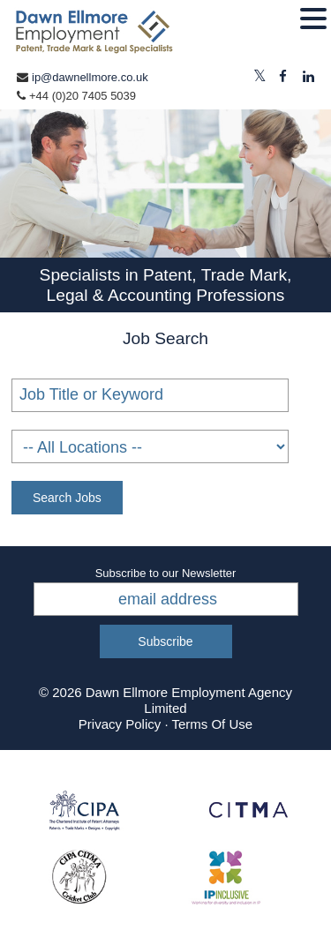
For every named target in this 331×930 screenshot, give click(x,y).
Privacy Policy (120, 723)
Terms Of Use (211, 723)
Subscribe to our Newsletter (166, 573)
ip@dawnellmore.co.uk (90, 77)
